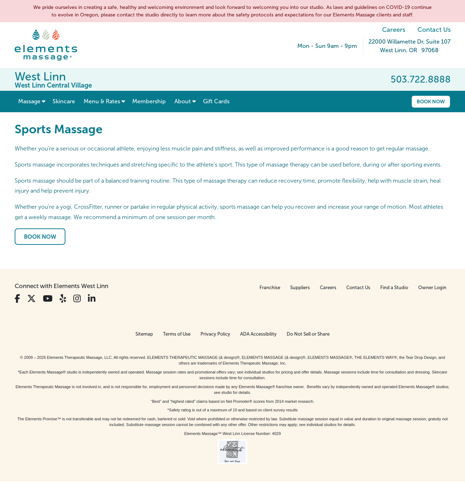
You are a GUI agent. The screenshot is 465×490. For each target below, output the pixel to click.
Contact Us (434, 29)
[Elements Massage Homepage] (51, 45)
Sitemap (144, 334)
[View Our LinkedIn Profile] (91, 299)
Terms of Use (177, 334)
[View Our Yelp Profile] (63, 299)
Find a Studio (394, 287)
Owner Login (432, 287)
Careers (393, 29)
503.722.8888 (421, 79)
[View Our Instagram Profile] (77, 299)
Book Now (431, 101)
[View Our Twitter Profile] (31, 299)
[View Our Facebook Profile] (17, 299)
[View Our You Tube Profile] (47, 299)
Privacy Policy (215, 334)
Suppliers (300, 287)
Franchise (269, 287)
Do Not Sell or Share (308, 334)
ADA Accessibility (258, 334)
